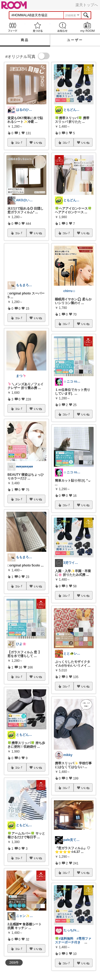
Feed (12, 27)
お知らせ (62, 27)
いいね (38, 142)
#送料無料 (66, 938)
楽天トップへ (86, 5)
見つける (37, 27)
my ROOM (87, 27)
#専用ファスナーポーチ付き (73, 940)
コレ (19, 142)
